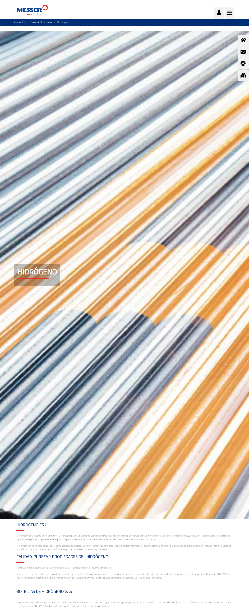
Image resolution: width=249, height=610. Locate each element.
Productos (20, 22)
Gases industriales (41, 22)
